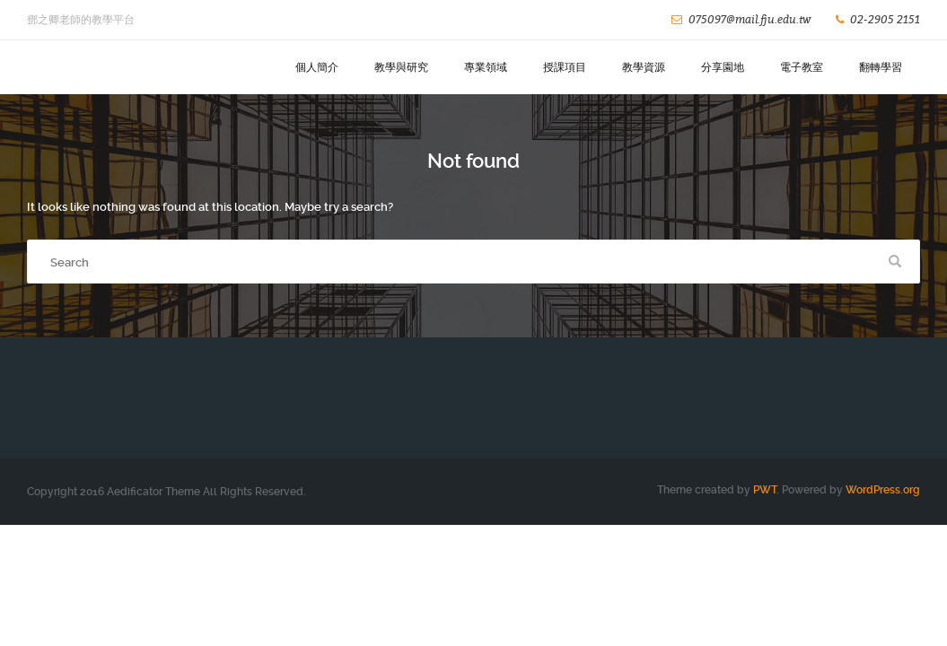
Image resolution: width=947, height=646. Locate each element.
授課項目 (564, 67)
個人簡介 (316, 67)
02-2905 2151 (885, 19)
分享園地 (722, 67)
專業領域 (485, 67)
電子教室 (801, 67)
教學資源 (643, 67)
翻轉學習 (880, 67)
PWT (764, 490)
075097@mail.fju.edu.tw (749, 19)
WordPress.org (883, 490)
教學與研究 (401, 67)
